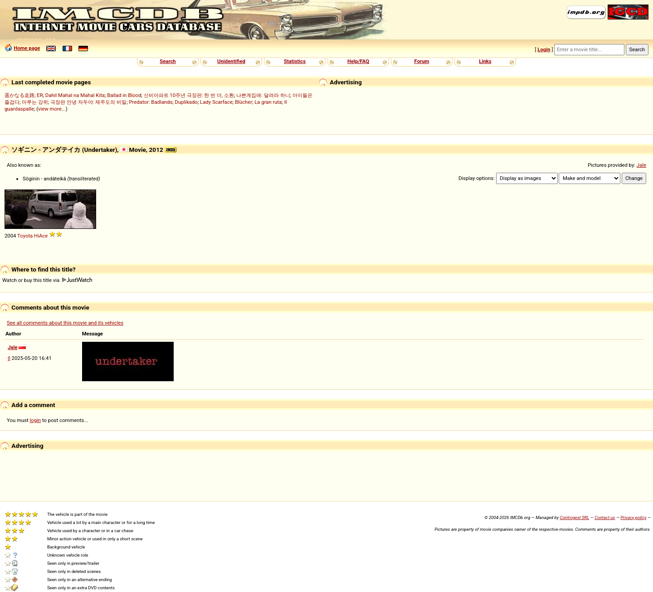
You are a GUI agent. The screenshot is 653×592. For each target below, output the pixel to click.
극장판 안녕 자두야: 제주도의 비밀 (88, 102)
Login (543, 49)
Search (167, 61)
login (35, 420)
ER (40, 95)
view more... (52, 109)
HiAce (41, 236)
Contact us (605, 517)
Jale (641, 165)
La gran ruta (268, 102)
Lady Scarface (216, 102)
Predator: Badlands (150, 102)
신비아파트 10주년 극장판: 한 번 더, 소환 (189, 95)
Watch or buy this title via (47, 280)
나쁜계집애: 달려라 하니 (263, 95)
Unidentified (231, 61)
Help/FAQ (358, 61)
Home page (27, 48)
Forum (421, 61)
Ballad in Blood (124, 95)
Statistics (295, 61)
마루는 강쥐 (35, 102)
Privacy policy (633, 517)
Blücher (243, 102)
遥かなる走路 (19, 95)
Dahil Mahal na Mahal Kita (75, 95)
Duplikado (186, 102)
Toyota (25, 236)
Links (485, 61)
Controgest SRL (574, 517)
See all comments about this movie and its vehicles (65, 323)
